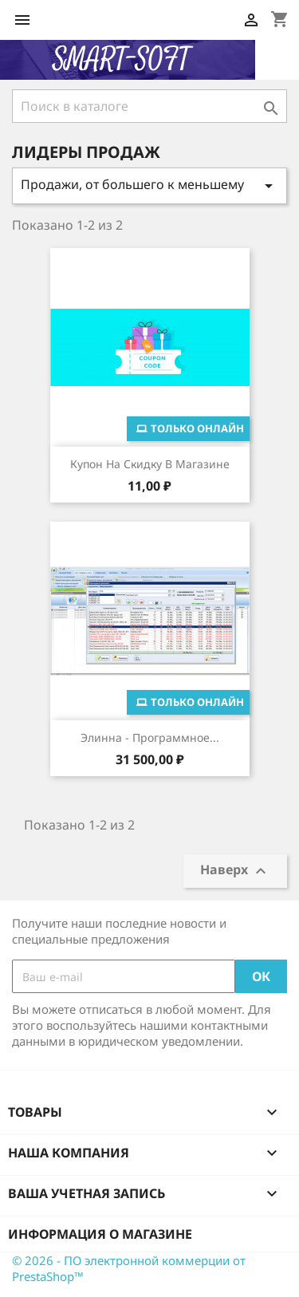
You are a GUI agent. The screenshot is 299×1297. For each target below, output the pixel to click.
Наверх (235, 871)
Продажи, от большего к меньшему (149, 185)
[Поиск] (149, 106)
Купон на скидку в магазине (150, 463)
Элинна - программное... (150, 737)
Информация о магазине (100, 1234)
